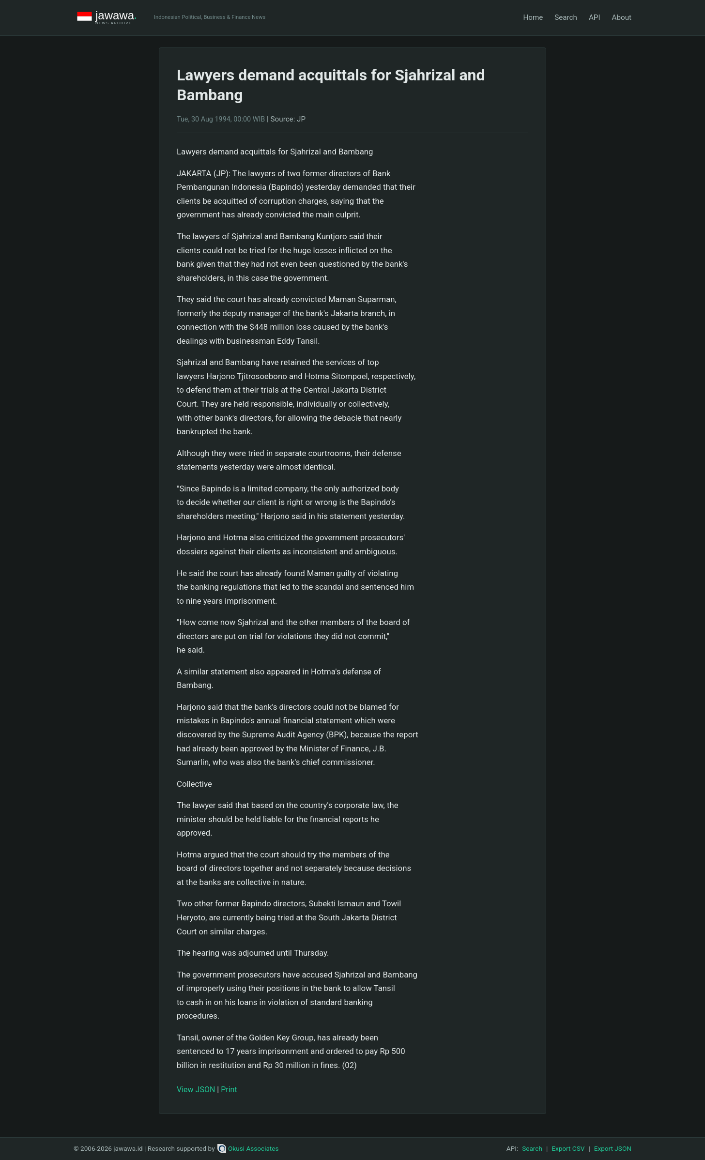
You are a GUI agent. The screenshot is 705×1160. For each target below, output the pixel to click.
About (621, 17)
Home (533, 17)
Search (565, 17)
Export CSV (568, 1148)
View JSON (196, 1089)
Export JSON (612, 1148)
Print (229, 1089)
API (594, 17)
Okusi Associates (248, 1148)
